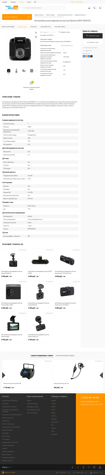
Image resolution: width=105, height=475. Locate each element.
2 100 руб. (8, 388)
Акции (53, 431)
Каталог (21, 2)
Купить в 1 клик (92, 42)
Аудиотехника (5, 421)
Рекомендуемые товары (33, 409)
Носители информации (8, 445)
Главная (4, 2)
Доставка (53, 419)
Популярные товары (32, 403)
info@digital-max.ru (92, 402)
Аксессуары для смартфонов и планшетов (10, 410)
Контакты (54, 416)
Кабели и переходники (8, 424)
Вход (72, 2)
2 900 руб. (13, 277)
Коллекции (54, 434)
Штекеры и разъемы (7, 417)
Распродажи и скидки (32, 406)
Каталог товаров (17, 17)
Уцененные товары (32, 413)
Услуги (29, 2)
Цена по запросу (90, 31)
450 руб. (41, 388)
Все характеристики (67, 45)
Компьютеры (5, 439)
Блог (52, 425)
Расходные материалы (8, 457)
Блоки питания (6, 436)
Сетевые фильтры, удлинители (10, 442)
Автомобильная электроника (10, 400)
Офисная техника (6, 454)
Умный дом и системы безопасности (12, 414)
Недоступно (87, 50)
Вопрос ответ (54, 422)
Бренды (53, 413)
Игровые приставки (7, 430)
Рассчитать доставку (90, 47)
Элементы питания (7, 460)
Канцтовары (5, 433)
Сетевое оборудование (8, 451)
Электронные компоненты (9, 406)
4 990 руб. (40, 277)
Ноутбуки (4, 448)
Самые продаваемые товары (42, 356)
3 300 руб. (40, 309)
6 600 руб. (67, 277)
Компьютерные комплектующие (11, 427)
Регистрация (79, 2)
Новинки (29, 400)
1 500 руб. (76, 388)
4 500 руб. (13, 341)
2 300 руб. (40, 341)
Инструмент (5, 403)
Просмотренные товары (65, 356)
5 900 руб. (67, 309)
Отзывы (13, 2)
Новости (53, 428)
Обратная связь (8, 472)
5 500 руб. (13, 309)
